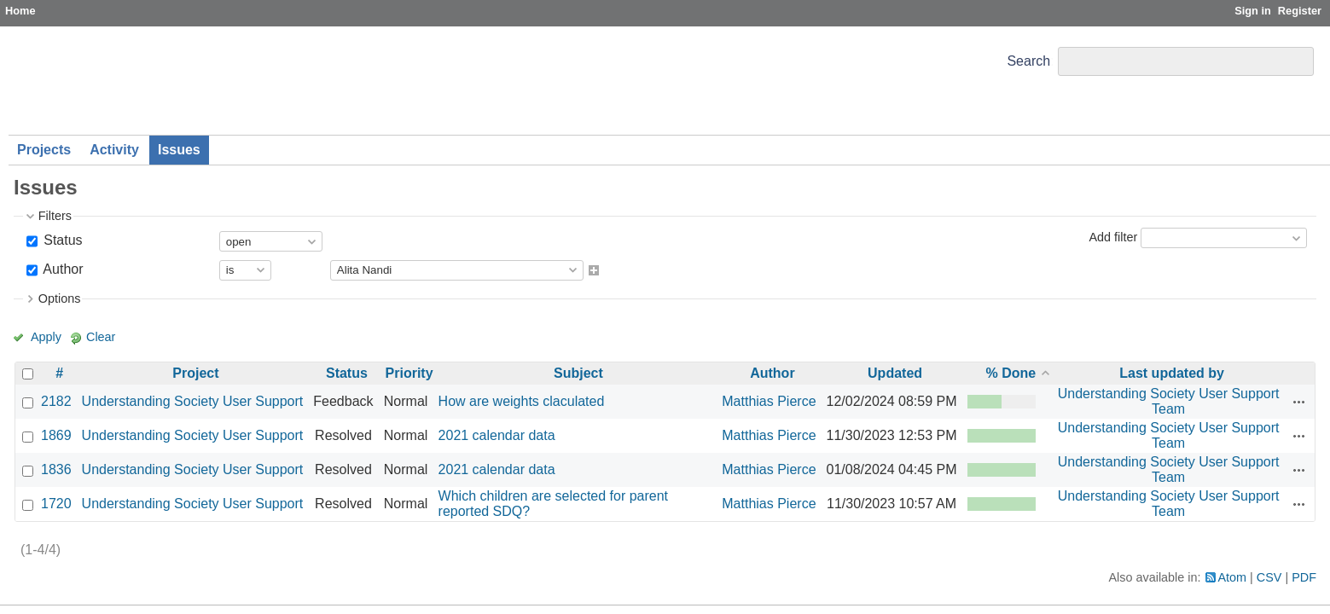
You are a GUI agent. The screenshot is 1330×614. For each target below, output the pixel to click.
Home (20, 10)
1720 (56, 503)
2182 (56, 401)
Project (195, 373)
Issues (179, 149)
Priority (409, 373)
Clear (100, 337)
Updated (895, 373)
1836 (56, 469)
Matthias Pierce (769, 401)
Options (59, 298)
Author (62, 269)
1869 (56, 435)
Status (61, 240)
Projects (44, 149)
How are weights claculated (521, 401)
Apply (46, 337)
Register (1299, 10)
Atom (1232, 577)
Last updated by (1171, 373)
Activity (114, 149)
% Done (1011, 373)
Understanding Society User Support (193, 401)
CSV (1269, 577)
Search (1028, 61)
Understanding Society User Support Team (1169, 401)
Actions (1299, 401)
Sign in (1252, 10)
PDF (1304, 577)
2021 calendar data (496, 435)
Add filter (1113, 237)
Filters (55, 216)
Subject (578, 373)
